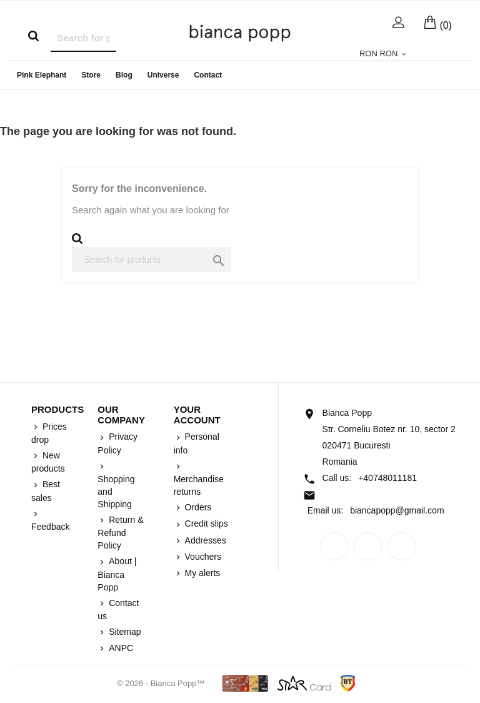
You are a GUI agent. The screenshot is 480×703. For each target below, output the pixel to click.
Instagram (401, 546)
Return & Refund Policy (120, 532)
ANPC (119, 648)
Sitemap (123, 632)
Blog (124, 75)
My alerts (201, 573)
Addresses (204, 540)
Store (91, 75)
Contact (208, 75)
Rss (367, 546)
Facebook (334, 546)
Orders (197, 507)
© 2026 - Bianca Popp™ (162, 683)
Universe (163, 75)
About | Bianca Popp (117, 574)
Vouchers (201, 557)
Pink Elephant (41, 75)
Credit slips (205, 523)
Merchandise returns (199, 485)
